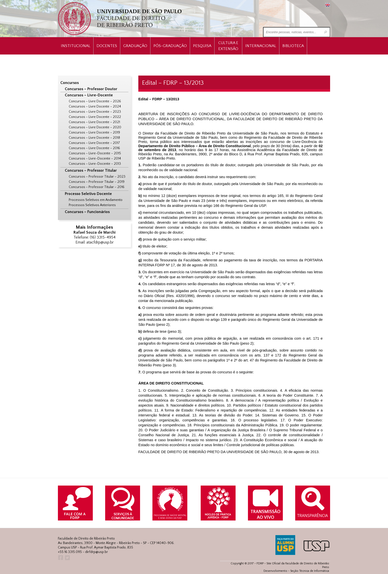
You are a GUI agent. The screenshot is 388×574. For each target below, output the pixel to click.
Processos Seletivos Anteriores (92, 205)
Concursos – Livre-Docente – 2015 (95, 153)
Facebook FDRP (60, 557)
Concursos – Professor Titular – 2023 (97, 177)
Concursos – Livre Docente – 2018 (94, 138)
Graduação (135, 46)
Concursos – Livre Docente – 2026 (95, 101)
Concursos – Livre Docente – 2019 (94, 133)
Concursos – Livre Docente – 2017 (94, 143)
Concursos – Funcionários (87, 212)
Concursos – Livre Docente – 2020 (95, 127)
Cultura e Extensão (228, 46)
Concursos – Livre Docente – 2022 (95, 117)
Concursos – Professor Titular (91, 170)
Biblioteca (293, 46)
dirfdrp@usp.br (96, 552)
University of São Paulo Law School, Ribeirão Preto (120, 18)
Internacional (260, 46)
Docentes (107, 46)
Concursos (69, 83)
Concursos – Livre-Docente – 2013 (95, 164)
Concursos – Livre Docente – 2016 (94, 148)
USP (316, 546)
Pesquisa (202, 46)
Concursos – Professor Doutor (91, 89)
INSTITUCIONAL (75, 46)
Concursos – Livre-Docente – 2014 (95, 159)
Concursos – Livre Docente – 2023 (95, 112)
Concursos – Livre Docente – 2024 (95, 107)
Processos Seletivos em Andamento (95, 200)
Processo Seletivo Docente (88, 193)
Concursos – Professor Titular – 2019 (96, 182)
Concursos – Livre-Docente (89, 95)
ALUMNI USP (285, 545)
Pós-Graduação (170, 46)
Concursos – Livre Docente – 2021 (94, 122)
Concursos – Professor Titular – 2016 (96, 187)
